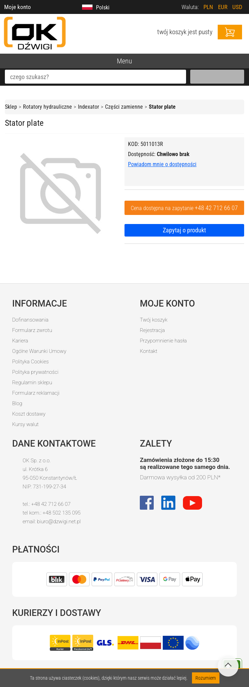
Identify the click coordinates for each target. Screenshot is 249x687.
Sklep (11, 106)
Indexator (88, 106)
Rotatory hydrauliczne (47, 106)
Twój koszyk (153, 320)
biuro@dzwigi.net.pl (59, 521)
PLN (208, 6)
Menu (124, 61)
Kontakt (148, 351)
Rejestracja (152, 330)
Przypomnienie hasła (163, 341)
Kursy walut (25, 424)
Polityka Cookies (30, 361)
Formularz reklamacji (35, 393)
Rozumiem (205, 678)
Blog (17, 403)
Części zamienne (124, 106)
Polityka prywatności (35, 372)
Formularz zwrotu (32, 330)
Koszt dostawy (29, 414)
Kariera (20, 341)
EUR (222, 6)
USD (237, 6)
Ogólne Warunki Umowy (39, 351)
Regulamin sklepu (32, 382)
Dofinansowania (30, 320)
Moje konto (17, 6)
